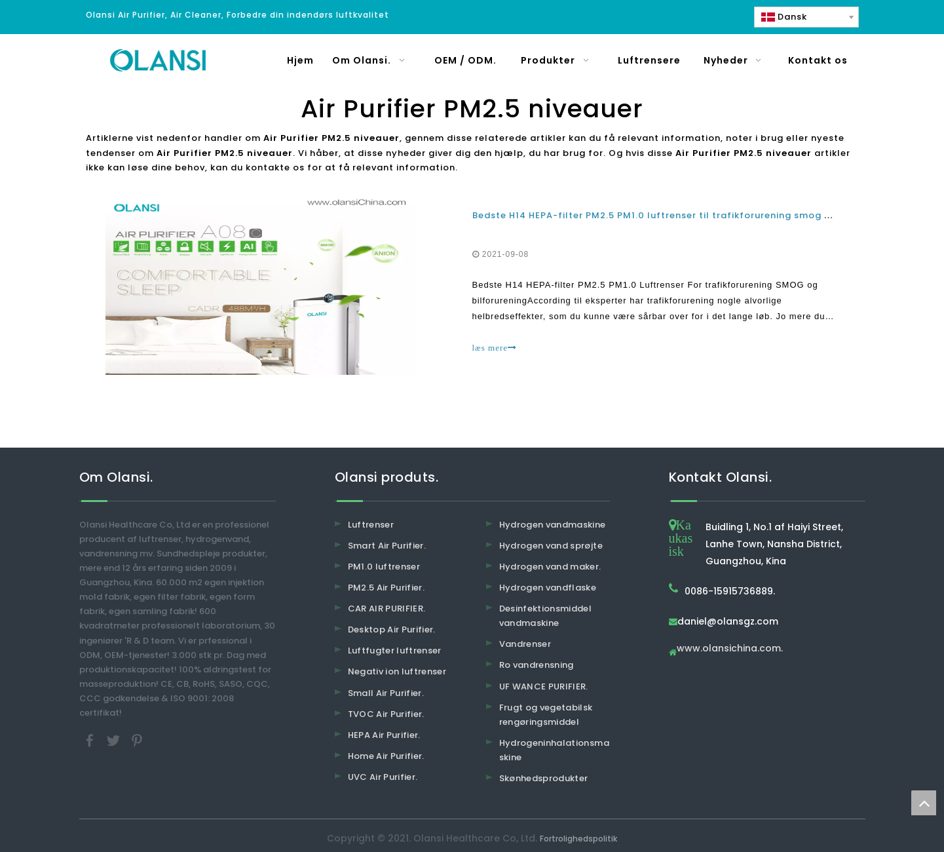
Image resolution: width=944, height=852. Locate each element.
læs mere (495, 348)
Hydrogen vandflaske (548, 587)
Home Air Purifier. (386, 756)
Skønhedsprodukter (543, 778)
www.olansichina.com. (730, 649)
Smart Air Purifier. (387, 545)
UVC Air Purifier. (383, 777)
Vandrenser (525, 644)
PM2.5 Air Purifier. (386, 587)
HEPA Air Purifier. (384, 735)
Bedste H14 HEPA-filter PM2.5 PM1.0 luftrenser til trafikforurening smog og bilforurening (688, 215)
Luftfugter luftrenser (395, 650)
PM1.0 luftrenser (384, 566)
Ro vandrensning (536, 665)
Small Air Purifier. (386, 693)
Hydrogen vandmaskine (552, 524)
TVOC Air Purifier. (386, 714)
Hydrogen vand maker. (550, 566)
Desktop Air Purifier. (392, 629)
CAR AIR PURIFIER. (387, 608)
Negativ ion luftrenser (397, 671)
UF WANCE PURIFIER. (543, 686)
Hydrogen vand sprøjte (551, 545)
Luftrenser (371, 524)
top (923, 802)
